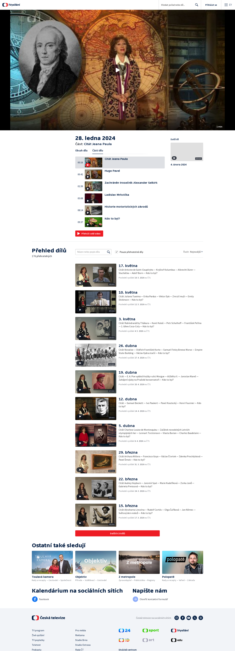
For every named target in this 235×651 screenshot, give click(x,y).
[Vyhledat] (108, 252)
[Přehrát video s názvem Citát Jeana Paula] (117, 70)
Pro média (80, 630)
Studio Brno (81, 640)
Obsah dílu (81, 150)
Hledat (196, 6)
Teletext (36, 644)
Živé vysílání (38, 635)
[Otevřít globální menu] (228, 5)
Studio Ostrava (83, 644)
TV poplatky (38, 640)
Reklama (79, 635)
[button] (117, 70)
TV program (38, 630)
